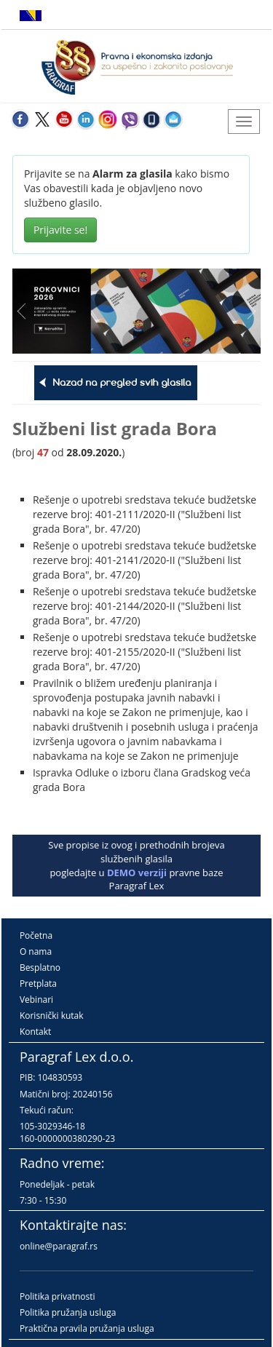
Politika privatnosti (57, 1296)
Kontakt (35, 1031)
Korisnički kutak (52, 1015)
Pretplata (38, 983)
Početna (36, 935)
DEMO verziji (137, 872)
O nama (36, 951)
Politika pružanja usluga (68, 1312)
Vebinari (36, 999)
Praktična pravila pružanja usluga (87, 1328)
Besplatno (40, 967)
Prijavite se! (60, 230)
